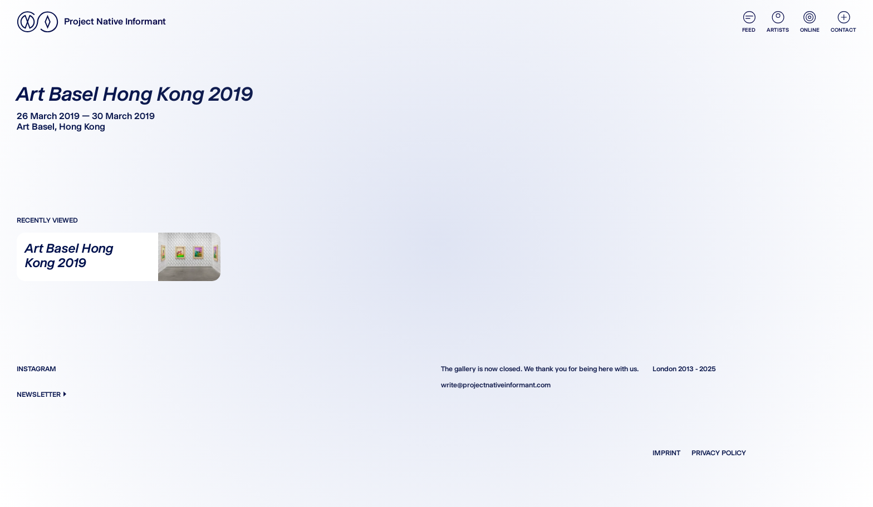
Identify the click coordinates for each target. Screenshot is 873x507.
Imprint (666, 453)
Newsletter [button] (41, 394)
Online (810, 22)
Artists (778, 22)
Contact (843, 22)
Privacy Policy (718, 453)
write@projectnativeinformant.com (496, 385)
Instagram (36, 369)
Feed (749, 22)
